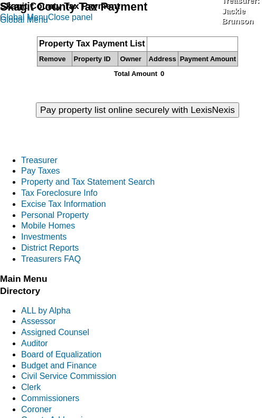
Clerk (31, 387)
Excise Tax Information (63, 204)
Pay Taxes (40, 170)
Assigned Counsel (55, 332)
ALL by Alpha (46, 310)
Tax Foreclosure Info (59, 192)
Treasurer (39, 160)
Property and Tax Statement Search (88, 181)
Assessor (38, 321)
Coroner (36, 409)
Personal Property (55, 215)
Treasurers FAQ (51, 258)
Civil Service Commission (68, 376)
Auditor (34, 343)
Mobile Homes (48, 225)
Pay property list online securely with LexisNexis (137, 109)
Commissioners (50, 398)
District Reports (50, 247)
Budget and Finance (59, 365)
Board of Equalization (61, 354)
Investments (44, 236)
